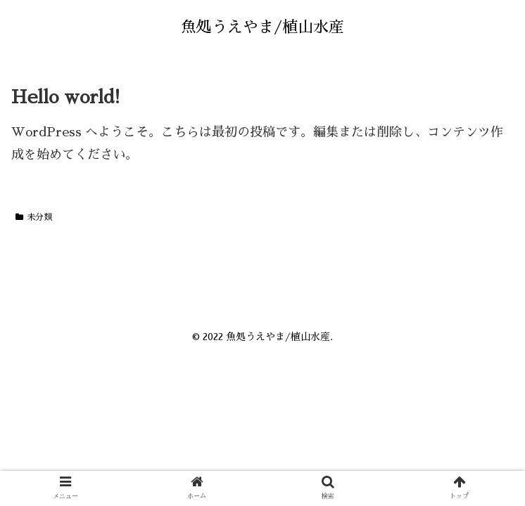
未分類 (33, 217)
